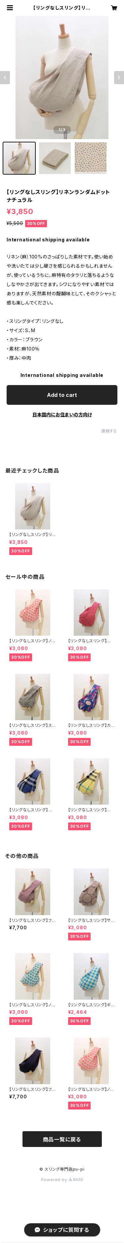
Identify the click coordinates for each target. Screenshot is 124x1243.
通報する (109, 430)
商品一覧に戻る (62, 1139)
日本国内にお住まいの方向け (62, 414)
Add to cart (62, 395)
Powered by (62, 1179)
